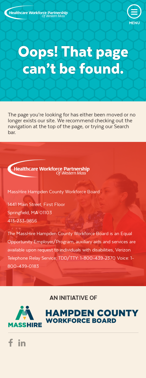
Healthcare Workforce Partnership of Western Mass (48, 168)
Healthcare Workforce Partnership (36, 12)
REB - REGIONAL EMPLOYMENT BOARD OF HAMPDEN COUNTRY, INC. (73, 316)
